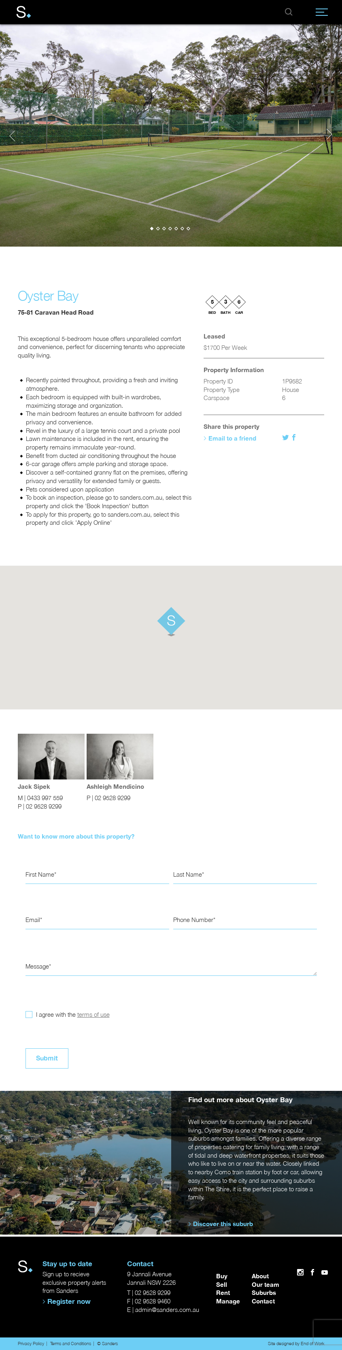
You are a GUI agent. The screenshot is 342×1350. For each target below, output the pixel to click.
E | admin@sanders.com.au (163, 1309)
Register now (69, 1301)
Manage (228, 1301)
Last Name (187, 874)
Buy (221, 1276)
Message (37, 966)
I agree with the (72, 1014)
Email (32, 919)
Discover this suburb (223, 1224)
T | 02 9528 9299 (148, 1292)
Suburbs (264, 1292)
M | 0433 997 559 (40, 797)
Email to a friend (232, 438)
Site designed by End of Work (296, 1343)
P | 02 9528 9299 (40, 806)
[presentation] (12, 134)
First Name (39, 874)
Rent (223, 1292)
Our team (265, 1284)
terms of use (93, 1014)
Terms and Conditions (70, 1343)
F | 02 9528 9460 (148, 1301)
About (260, 1276)
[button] (153, 228)
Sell (221, 1284)
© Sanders (107, 1343)
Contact (263, 1301)
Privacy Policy (31, 1343)
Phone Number (193, 919)
